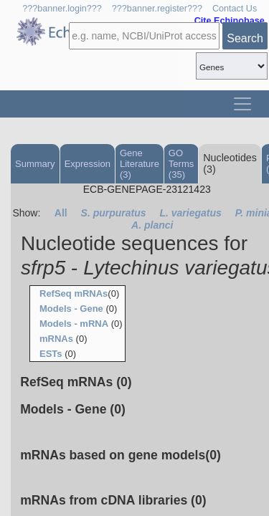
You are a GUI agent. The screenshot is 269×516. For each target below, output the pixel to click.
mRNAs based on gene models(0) (120, 455)
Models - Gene (71, 308)
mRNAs (56, 338)
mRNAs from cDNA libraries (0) (113, 500)
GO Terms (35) (181, 164)
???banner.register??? (157, 9)
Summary (35, 163)
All (61, 213)
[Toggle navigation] (242, 104)
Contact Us (234, 9)
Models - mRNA (73, 323)
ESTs (50, 353)
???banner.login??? (62, 9)
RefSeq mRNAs (73, 293)
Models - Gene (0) (73, 409)
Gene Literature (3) (139, 164)
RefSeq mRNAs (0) (75, 382)
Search (245, 38)
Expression (87, 163)
